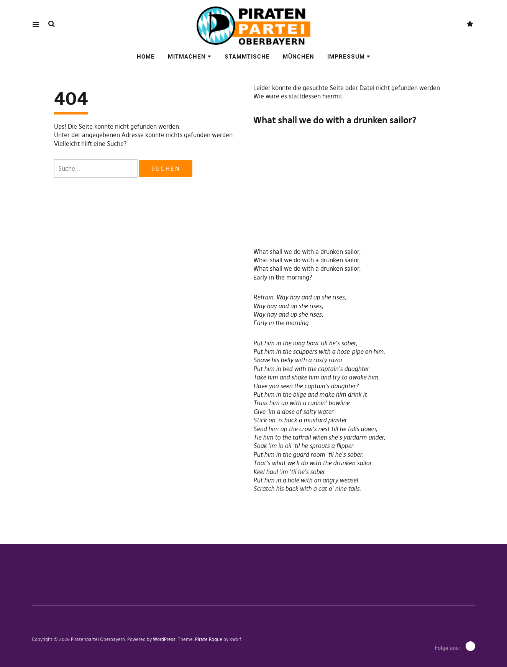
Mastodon (470, 24)
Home (146, 56)
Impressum (346, 56)
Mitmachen (187, 56)
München (298, 56)
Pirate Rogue (208, 639)
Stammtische (247, 56)
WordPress (164, 639)
